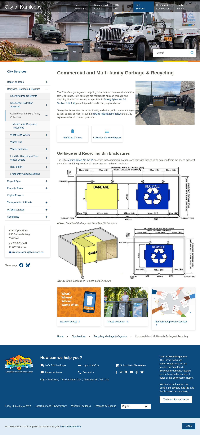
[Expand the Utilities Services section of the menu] (46, 209)
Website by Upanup (105, 406)
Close (189, 426)
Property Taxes (15, 188)
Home (60, 336)
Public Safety (180, 7)
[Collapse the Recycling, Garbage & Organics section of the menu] (46, 89)
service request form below (107, 114)
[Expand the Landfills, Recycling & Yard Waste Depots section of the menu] (46, 158)
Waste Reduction (19, 149)
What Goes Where (20, 135)
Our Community (80, 7)
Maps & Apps (14, 181)
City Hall (117, 7)
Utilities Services (15, 209)
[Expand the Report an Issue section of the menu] (46, 82)
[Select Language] (136, 406)
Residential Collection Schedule (21, 105)
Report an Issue (15, 82)
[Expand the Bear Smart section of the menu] (46, 167)
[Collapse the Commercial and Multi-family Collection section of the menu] (46, 115)
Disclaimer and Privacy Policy (51, 406)
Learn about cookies (70, 426)
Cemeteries (13, 217)
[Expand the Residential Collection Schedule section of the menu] (46, 105)
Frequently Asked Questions (25, 174)
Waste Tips (16, 142)
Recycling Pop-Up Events (23, 96)
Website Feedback (81, 406)
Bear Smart (16, 167)
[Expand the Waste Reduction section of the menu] (46, 149)
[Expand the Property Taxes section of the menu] (46, 188)
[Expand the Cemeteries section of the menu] (46, 216)
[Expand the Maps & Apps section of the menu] (46, 181)
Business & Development (163, 7)
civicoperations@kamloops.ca (27, 252)
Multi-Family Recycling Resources (24, 126)
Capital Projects (15, 195)
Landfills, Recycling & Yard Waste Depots (24, 158)
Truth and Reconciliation (176, 399)
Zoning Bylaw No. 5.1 (79, 160)
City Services (140, 7)
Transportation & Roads (19, 202)
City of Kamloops (23, 7)
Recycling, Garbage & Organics (23, 89)
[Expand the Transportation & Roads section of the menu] (46, 202)
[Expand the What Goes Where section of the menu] (46, 135)
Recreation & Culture (101, 7)
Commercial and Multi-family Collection (25, 115)
